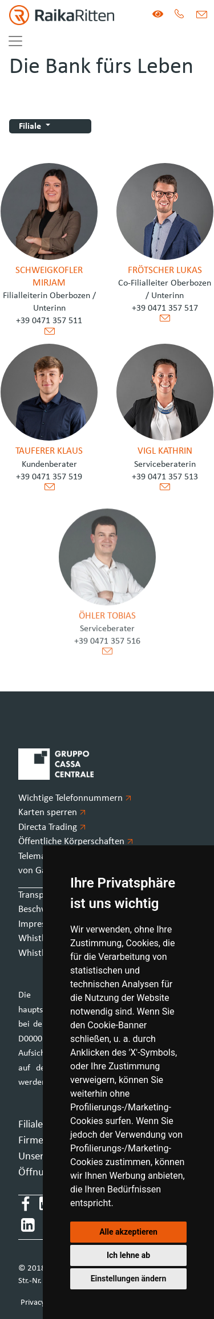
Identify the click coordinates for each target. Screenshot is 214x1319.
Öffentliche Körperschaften (75, 841)
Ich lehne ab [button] (128, 1255)
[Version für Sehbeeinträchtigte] (158, 15)
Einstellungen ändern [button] (129, 1278)
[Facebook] (25, 1206)
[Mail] (201, 15)
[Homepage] (57, 15)
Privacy (33, 1302)
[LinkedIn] (28, 1227)
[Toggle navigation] (15, 41)
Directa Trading (52, 827)
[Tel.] (179, 15)
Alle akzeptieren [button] (128, 1231)
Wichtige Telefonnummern (74, 798)
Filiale (31, 126)
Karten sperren (52, 812)
